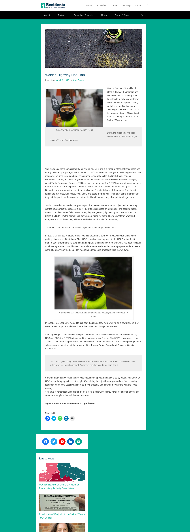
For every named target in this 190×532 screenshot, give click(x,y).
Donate (114, 5)
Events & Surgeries (124, 15)
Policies (61, 15)
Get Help (126, 5)
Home (89, 5)
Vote (143, 15)
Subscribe (101, 5)
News (104, 15)
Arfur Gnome (79, 80)
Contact (138, 5)
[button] (53, 5)
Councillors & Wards (83, 15)
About (47, 15)
